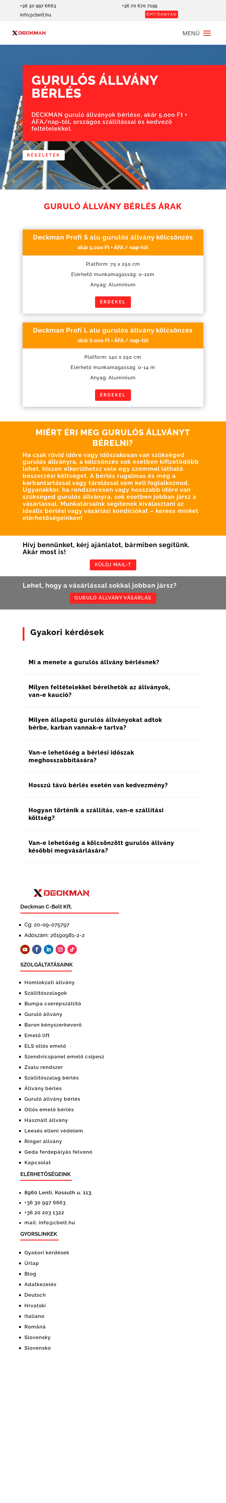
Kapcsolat (37, 1166)
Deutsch (35, 1298)
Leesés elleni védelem (53, 1134)
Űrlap (31, 1266)
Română (35, 1330)
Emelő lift (37, 1039)
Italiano (34, 1319)
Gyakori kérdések (46, 1256)
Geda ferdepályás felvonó (58, 1155)
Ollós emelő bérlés (49, 1113)
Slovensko (37, 1351)
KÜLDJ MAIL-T (113, 566)
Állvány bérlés (43, 1092)
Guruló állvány (43, 1017)
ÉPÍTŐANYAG (162, 14)
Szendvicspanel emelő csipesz (65, 1060)
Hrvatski (35, 1309)
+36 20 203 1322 (44, 1216)
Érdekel (113, 302)
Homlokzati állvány (49, 986)
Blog (30, 1277)
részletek (44, 155)
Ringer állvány (43, 1144)
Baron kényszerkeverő (53, 1028)
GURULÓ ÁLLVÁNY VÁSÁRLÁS (113, 601)
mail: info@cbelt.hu (49, 1226)
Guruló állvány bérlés (52, 1102)
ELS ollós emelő (45, 1049)
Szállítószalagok (45, 996)
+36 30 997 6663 (45, 1206)
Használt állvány (46, 1123)
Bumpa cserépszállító (52, 1007)
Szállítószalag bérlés (51, 1081)
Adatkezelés (40, 1288)
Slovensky (37, 1340)
